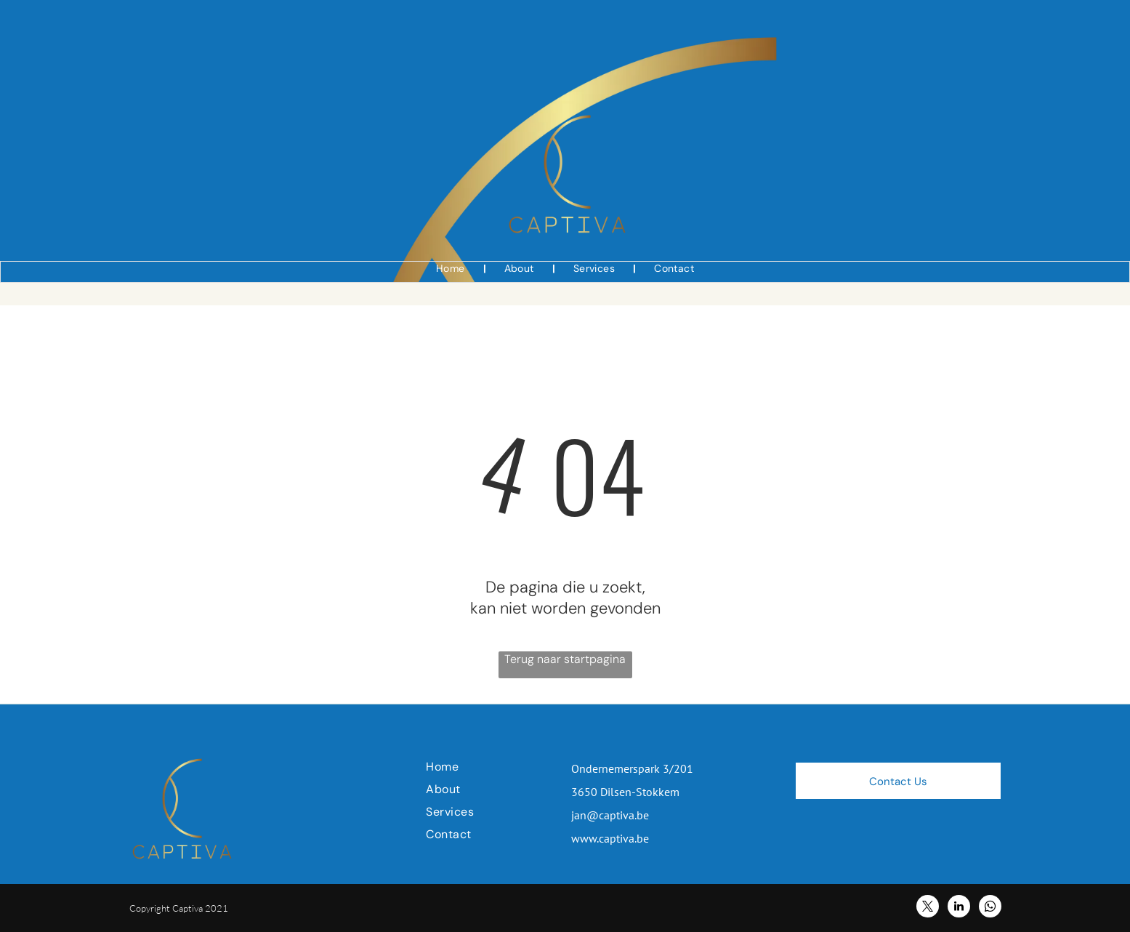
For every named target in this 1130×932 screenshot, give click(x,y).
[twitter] (927, 908)
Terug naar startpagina (565, 659)
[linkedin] (959, 908)
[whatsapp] (990, 908)
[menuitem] (452, 268)
